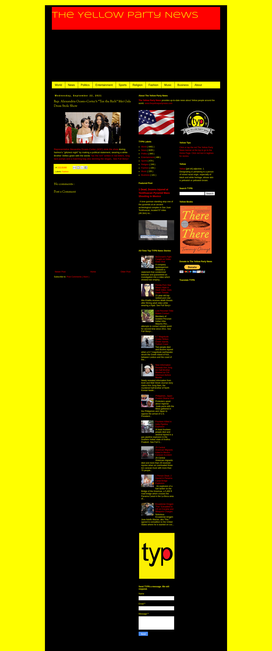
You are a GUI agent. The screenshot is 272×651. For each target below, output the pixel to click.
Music (168, 85)
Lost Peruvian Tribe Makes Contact (164, 312)
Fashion (153, 85)
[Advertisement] (136, 55)
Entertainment (104, 85)
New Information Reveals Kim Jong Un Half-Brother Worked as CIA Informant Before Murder (163, 371)
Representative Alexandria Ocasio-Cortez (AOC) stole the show (86, 149)
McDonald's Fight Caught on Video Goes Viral (163, 259)
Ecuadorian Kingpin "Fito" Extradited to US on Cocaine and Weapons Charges (164, 508)
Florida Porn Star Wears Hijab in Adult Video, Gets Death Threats (163, 289)
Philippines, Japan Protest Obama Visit (164, 397)
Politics (85, 85)
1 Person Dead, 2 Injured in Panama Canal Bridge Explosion (163, 479)
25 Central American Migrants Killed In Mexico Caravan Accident (164, 451)
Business (183, 85)
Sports (123, 85)
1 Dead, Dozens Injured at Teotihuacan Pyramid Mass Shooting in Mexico (154, 193)
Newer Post (60, 272)
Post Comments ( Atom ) (78, 277)
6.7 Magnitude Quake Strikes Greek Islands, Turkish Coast (162, 340)
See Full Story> (121, 158)
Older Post (125, 272)
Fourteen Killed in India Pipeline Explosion (163, 424)
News (71, 85)
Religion (138, 85)
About (198, 85)
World (58, 85)
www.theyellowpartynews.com (158, 103)
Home (93, 272)
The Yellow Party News (125, 15)
